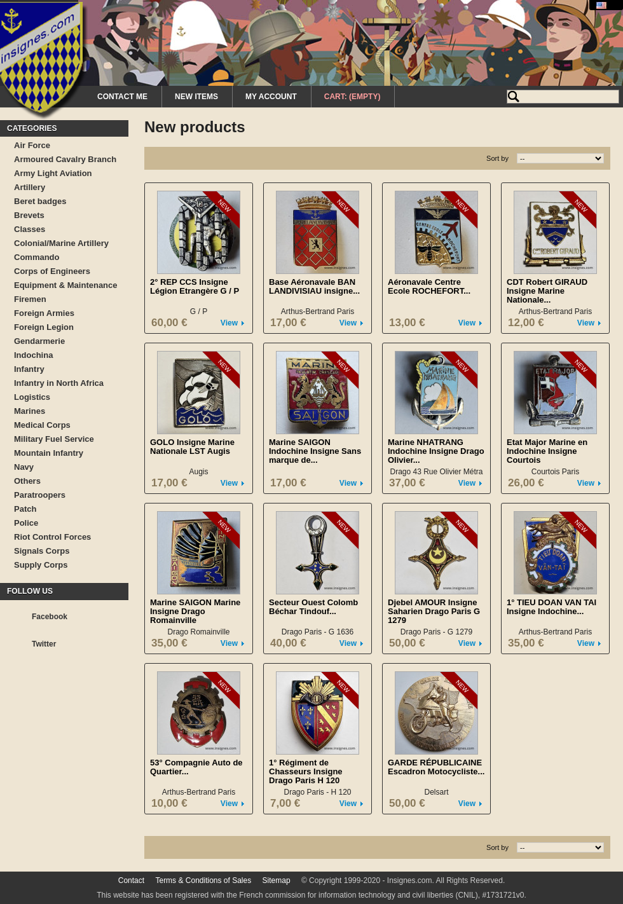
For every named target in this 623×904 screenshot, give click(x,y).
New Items (196, 96)
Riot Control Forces (52, 537)
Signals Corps (41, 551)
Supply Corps (41, 565)
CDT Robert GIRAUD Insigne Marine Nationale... (547, 291)
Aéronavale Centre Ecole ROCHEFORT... (429, 286)
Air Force (32, 145)
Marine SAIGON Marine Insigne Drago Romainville (195, 611)
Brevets (29, 215)
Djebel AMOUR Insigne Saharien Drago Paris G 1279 (434, 611)
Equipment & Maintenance (66, 285)
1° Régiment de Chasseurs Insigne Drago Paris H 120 (306, 771)
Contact (131, 880)
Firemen (30, 299)
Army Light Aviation (53, 173)
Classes (29, 229)
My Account (271, 96)
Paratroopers (39, 495)
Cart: (352, 96)
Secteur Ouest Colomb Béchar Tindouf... (313, 607)
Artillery (29, 187)
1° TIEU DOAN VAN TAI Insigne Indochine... (551, 607)
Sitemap (277, 880)
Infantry (29, 369)
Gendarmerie (39, 341)
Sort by (497, 158)
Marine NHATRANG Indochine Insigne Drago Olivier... (436, 451)
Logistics (32, 397)
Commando (37, 257)
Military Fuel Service (54, 439)
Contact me (122, 96)
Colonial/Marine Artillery (61, 243)
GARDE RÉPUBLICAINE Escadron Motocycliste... (436, 767)
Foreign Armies (44, 313)
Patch (25, 509)
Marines (29, 411)
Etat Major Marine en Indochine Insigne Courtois (547, 451)
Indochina (33, 355)
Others (27, 481)
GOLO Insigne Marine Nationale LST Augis (192, 446)
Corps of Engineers (52, 271)
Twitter (44, 644)
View (229, 322)
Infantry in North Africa (59, 383)
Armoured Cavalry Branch (65, 159)
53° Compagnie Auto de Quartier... (196, 767)
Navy (24, 467)
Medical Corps (42, 425)
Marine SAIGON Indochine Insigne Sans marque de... (315, 451)
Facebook (49, 616)
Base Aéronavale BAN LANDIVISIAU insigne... (314, 286)
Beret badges (40, 201)
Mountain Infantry (48, 453)
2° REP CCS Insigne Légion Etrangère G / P (194, 286)
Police (26, 523)
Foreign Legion (44, 327)
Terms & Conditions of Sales (203, 880)
